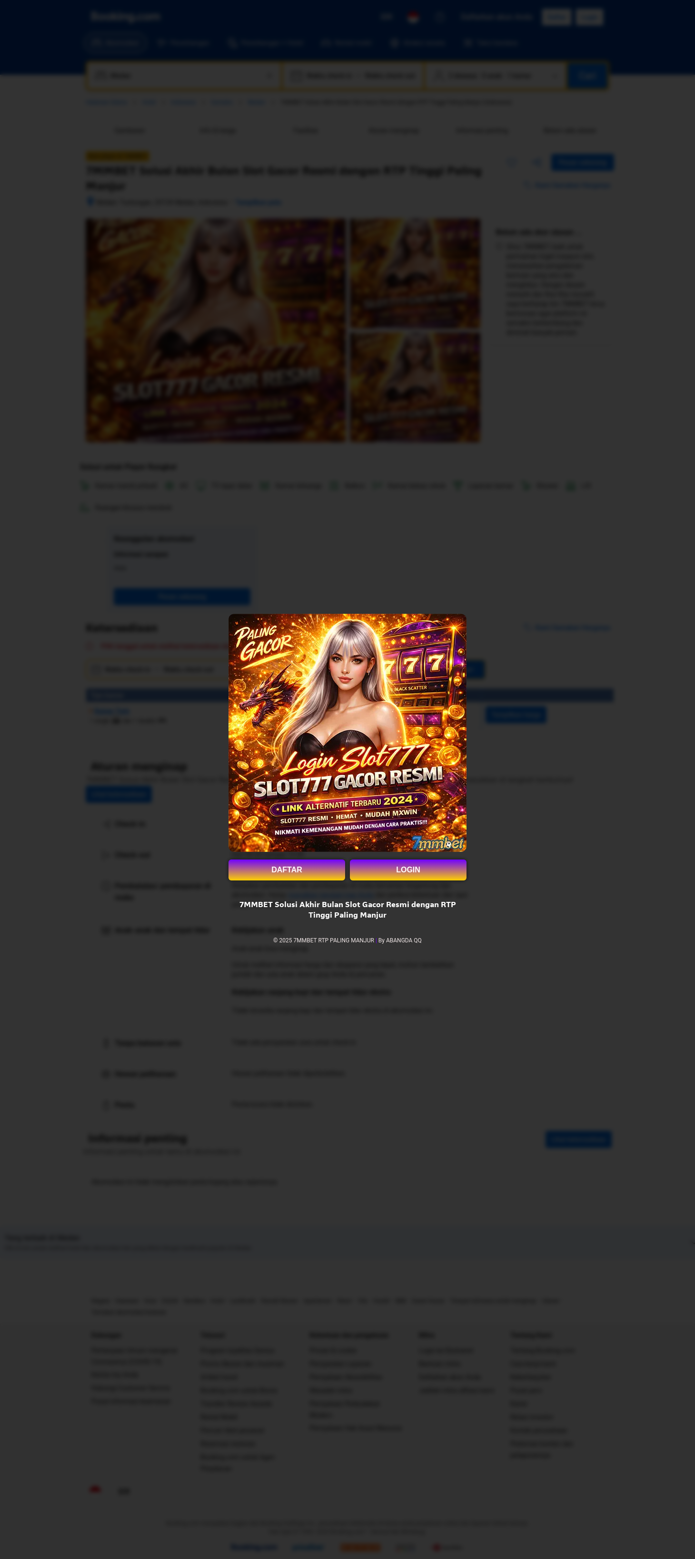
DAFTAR (286, 870)
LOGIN (408, 870)
